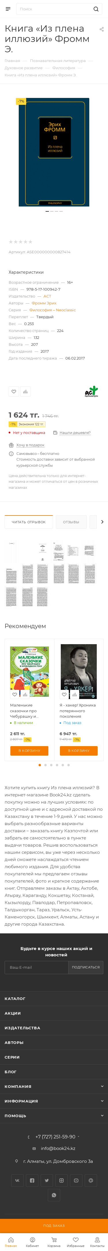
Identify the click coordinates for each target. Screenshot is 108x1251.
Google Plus (91, 1180)
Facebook (32, 1180)
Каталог (15, 998)
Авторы (14, 1042)
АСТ (47, 296)
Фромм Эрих (44, 303)
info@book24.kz (58, 1148)
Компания (18, 1086)
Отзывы (71, 522)
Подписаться (86, 967)
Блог (11, 1071)
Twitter (47, 1180)
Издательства (22, 1028)
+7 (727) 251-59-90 (55, 1137)
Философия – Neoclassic (52, 310)
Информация (21, 1101)
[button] (40, 765)
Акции (13, 1013)
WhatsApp (54, 1195)
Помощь (15, 1115)
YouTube (76, 1180)
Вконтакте (17, 1180)
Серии (12, 1057)
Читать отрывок (29, 522)
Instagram (61, 1180)
